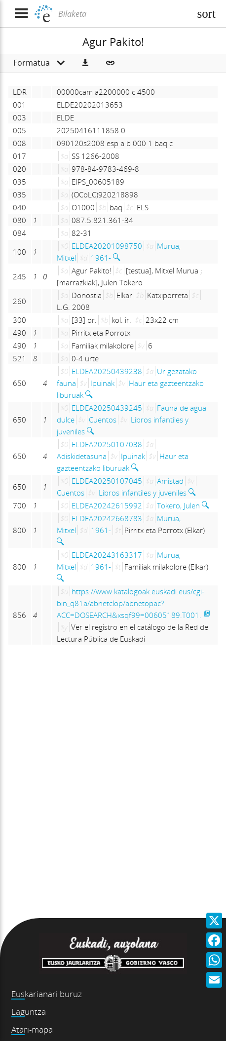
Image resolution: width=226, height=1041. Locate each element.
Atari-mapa (32, 1029)
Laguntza (28, 1011)
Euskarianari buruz (46, 994)
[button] (85, 63)
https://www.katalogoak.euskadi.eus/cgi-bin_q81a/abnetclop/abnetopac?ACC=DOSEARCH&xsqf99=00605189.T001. (130, 603)
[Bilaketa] (123, 13)
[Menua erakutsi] (21, 13)
